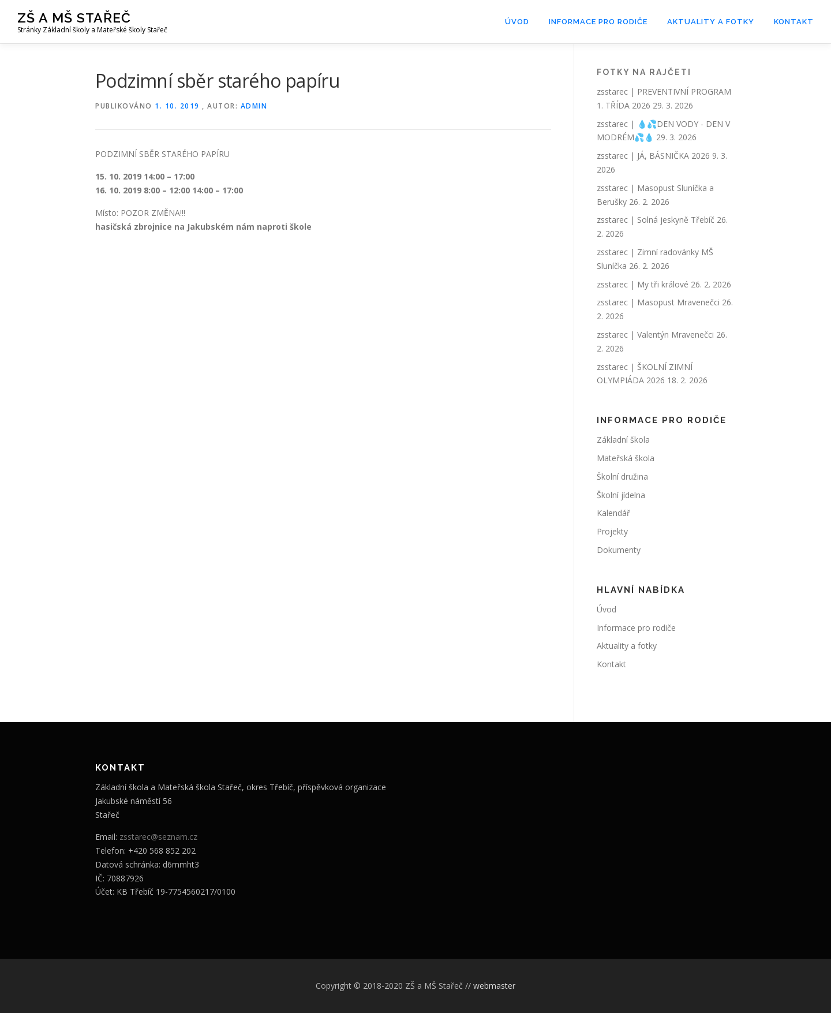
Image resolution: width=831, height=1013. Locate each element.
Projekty (612, 531)
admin (254, 106)
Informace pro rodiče (598, 21)
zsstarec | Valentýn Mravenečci (655, 334)
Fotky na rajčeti (644, 72)
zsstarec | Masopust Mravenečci (658, 302)
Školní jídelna (621, 494)
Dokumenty (619, 549)
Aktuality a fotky (710, 21)
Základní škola (623, 439)
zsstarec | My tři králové (642, 284)
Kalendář (613, 512)
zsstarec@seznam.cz (158, 836)
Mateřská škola (625, 458)
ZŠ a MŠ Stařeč (74, 17)
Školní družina (622, 476)
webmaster (494, 985)
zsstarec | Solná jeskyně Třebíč (655, 219)
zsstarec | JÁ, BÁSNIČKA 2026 (653, 155)
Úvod (517, 21)
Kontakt (794, 21)
